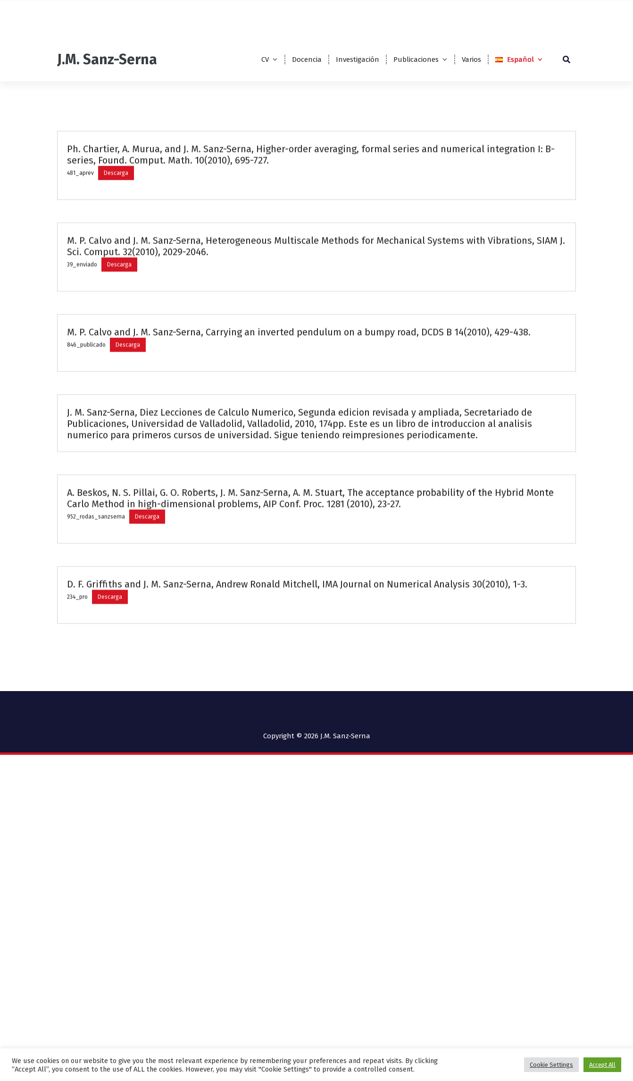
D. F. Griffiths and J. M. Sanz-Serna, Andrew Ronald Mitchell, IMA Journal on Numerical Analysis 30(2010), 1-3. (297, 650)
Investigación (357, 59)
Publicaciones (416, 59)
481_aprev (80, 239)
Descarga (116, 239)
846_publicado (86, 411)
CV (265, 59)
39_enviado (82, 331)
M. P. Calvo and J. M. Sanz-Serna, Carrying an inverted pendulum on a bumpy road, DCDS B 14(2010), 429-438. (299, 398)
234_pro (77, 663)
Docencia (307, 59)
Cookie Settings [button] (551, 1064)
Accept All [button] (602, 1064)
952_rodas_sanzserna (96, 583)
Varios (471, 59)
